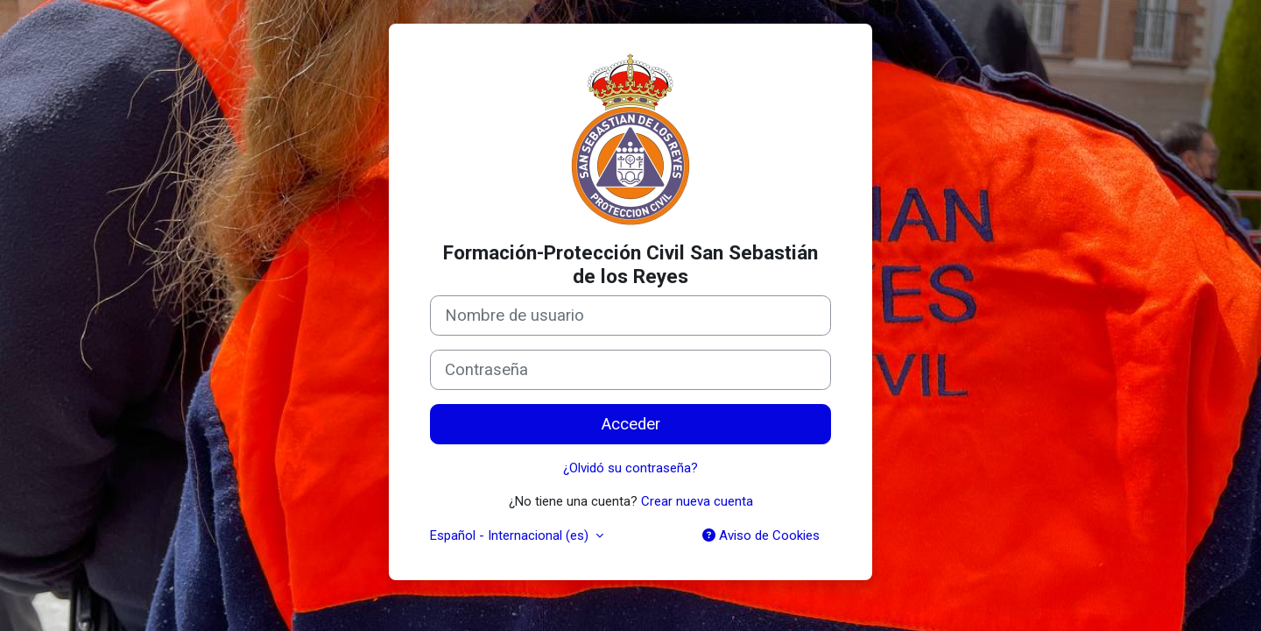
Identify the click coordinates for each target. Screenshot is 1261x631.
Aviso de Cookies (761, 535)
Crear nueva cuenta (697, 501)
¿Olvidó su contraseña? (630, 468)
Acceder (631, 424)
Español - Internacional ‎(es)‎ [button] (511, 535)
